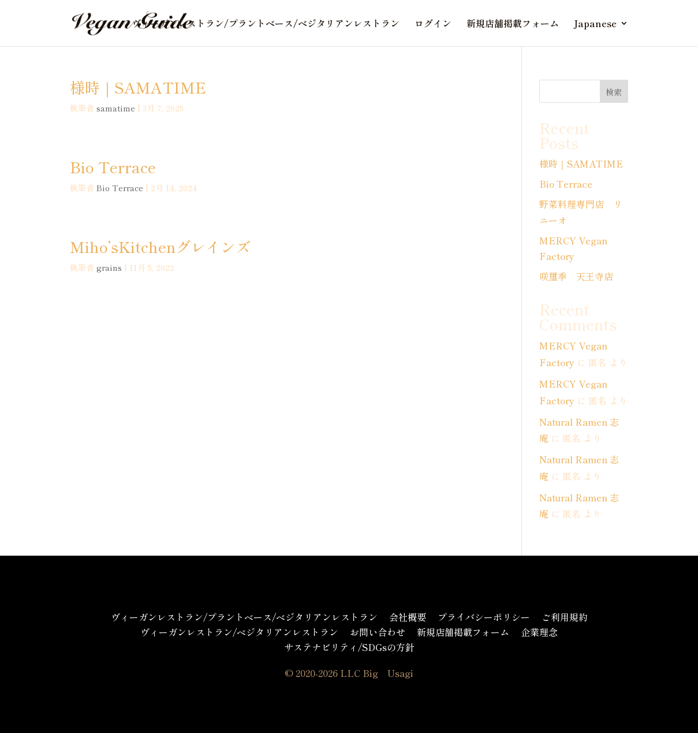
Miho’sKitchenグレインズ (160, 246)
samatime (115, 108)
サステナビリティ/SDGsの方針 (349, 647)
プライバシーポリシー (484, 617)
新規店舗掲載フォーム (512, 24)
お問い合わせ (377, 632)
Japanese (595, 24)
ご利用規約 (565, 617)
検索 (614, 92)
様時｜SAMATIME (138, 87)
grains (109, 267)
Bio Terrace (113, 166)
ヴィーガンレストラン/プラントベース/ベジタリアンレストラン (266, 24)
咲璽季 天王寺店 (576, 276)
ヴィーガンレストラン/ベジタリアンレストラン (239, 632)
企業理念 (539, 632)
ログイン (433, 24)
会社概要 (407, 617)
